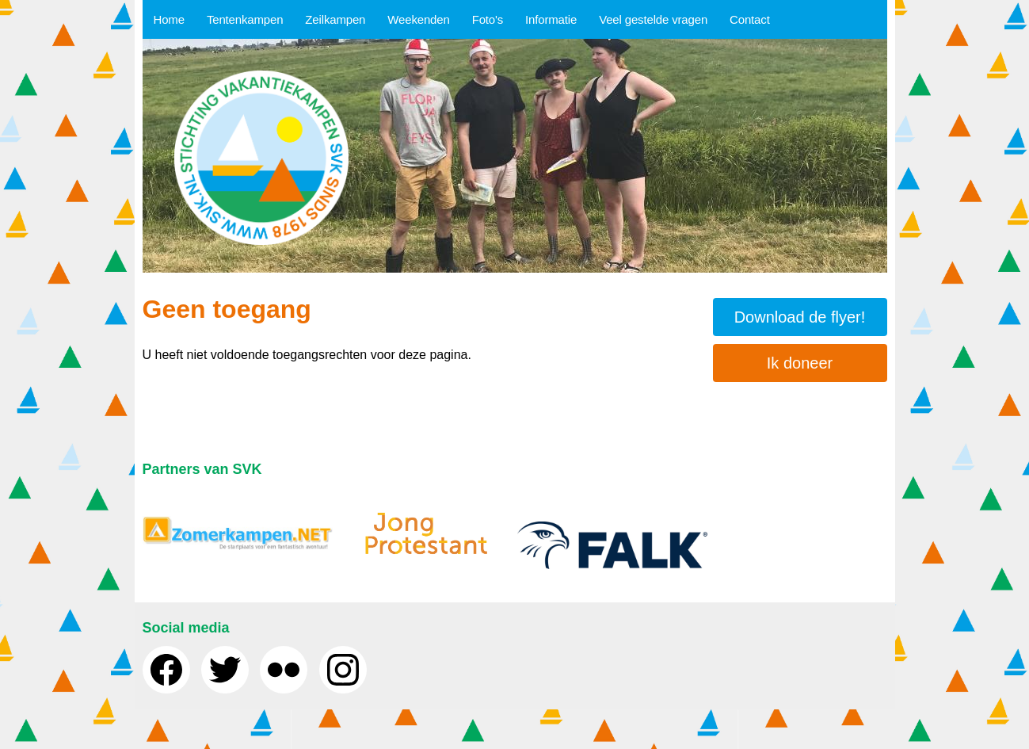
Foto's (487, 19)
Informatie (551, 19)
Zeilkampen (335, 19)
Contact (750, 19)
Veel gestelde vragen (653, 19)
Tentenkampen (245, 19)
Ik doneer (800, 363)
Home (169, 19)
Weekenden (418, 19)
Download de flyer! (800, 317)
